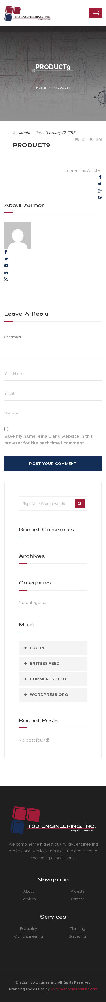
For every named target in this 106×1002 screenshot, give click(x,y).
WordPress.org (49, 694)
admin (24, 133)
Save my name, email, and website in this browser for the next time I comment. (48, 440)
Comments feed (48, 679)
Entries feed (45, 663)
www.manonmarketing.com (74, 989)
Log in (37, 647)
